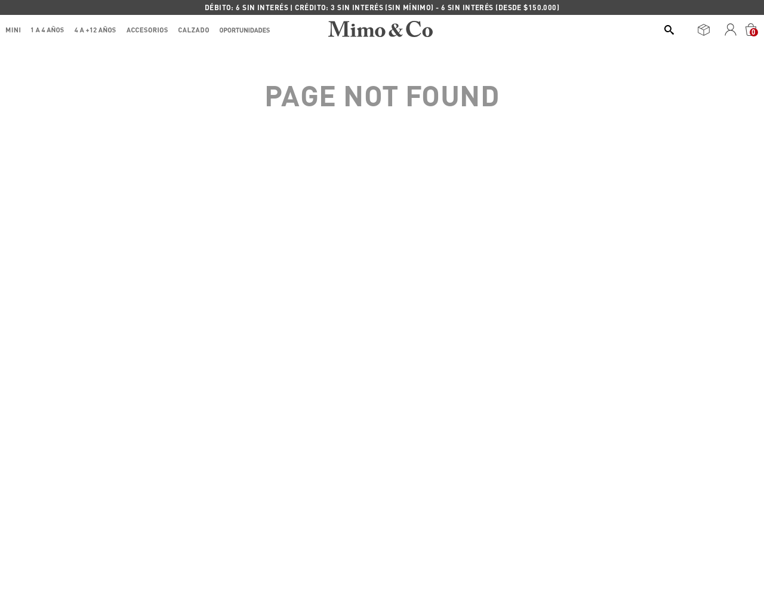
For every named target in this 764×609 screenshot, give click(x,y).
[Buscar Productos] (671, 30)
